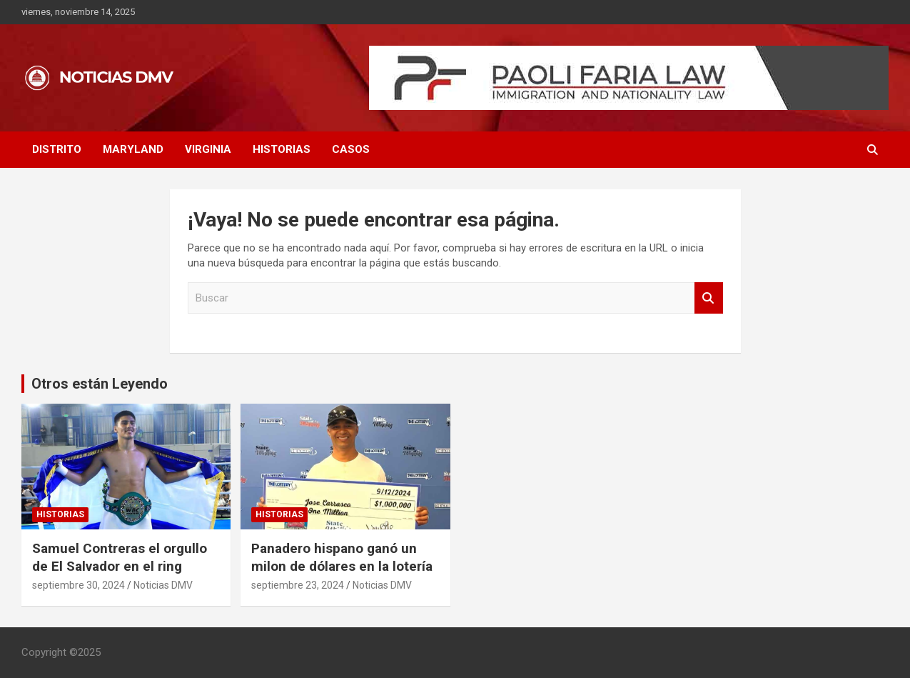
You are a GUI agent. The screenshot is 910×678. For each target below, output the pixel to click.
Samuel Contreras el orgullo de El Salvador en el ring (119, 557)
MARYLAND (133, 149)
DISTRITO (56, 149)
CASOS (351, 149)
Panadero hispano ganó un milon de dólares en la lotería (342, 557)
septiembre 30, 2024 (78, 585)
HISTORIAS (281, 149)
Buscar (708, 298)
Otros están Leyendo (99, 383)
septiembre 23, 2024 (297, 585)
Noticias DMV (163, 585)
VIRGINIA (208, 149)
